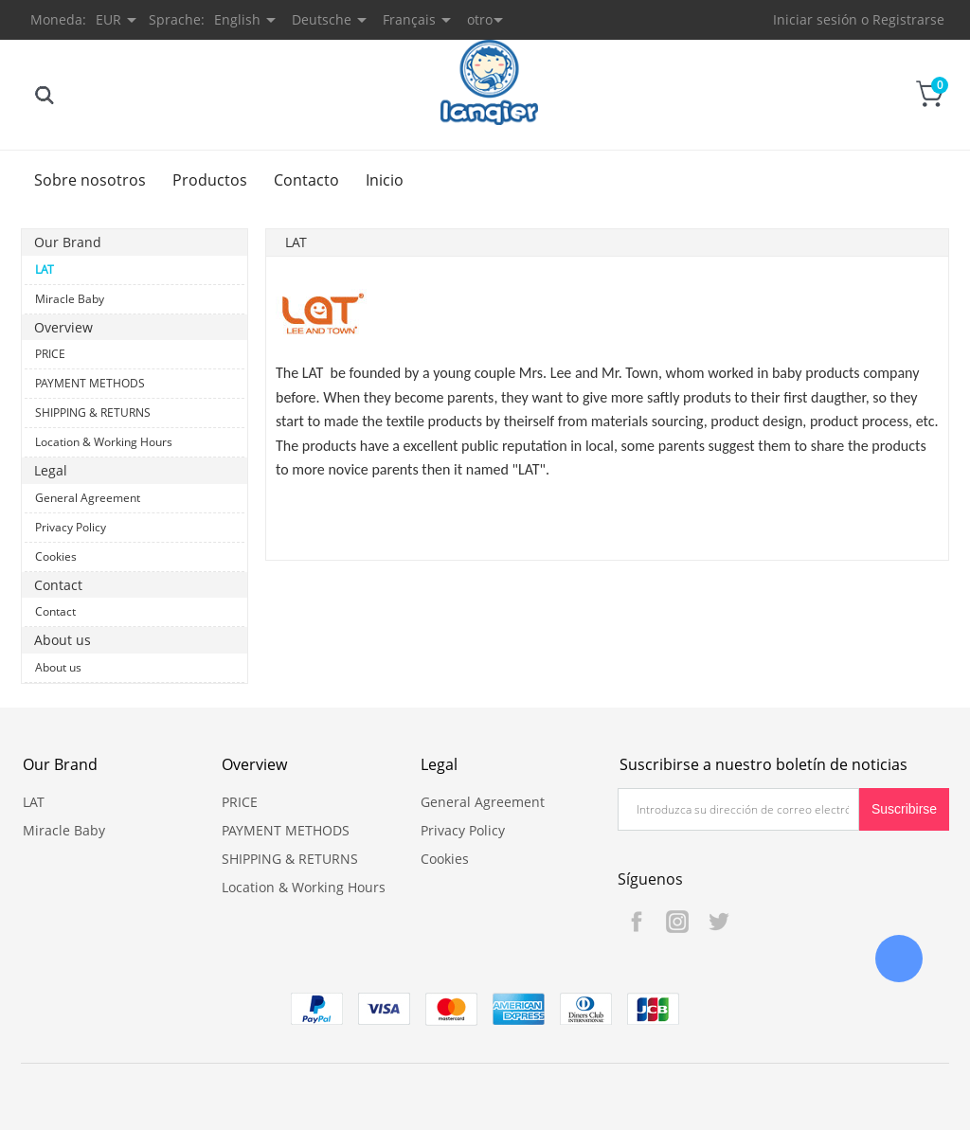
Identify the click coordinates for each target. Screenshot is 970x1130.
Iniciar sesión (815, 19)
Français (409, 19)
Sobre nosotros (90, 180)
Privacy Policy (70, 527)
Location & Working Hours (103, 442)
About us (58, 667)
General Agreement (87, 498)
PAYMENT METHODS (90, 383)
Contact (55, 611)
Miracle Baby (69, 299)
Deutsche (321, 19)
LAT (44, 269)
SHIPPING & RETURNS (93, 412)
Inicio (385, 180)
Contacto (306, 180)
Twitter (718, 922)
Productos (209, 180)
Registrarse (908, 19)
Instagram (677, 922)
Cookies (56, 556)
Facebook (637, 922)
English (237, 19)
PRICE (50, 354)
